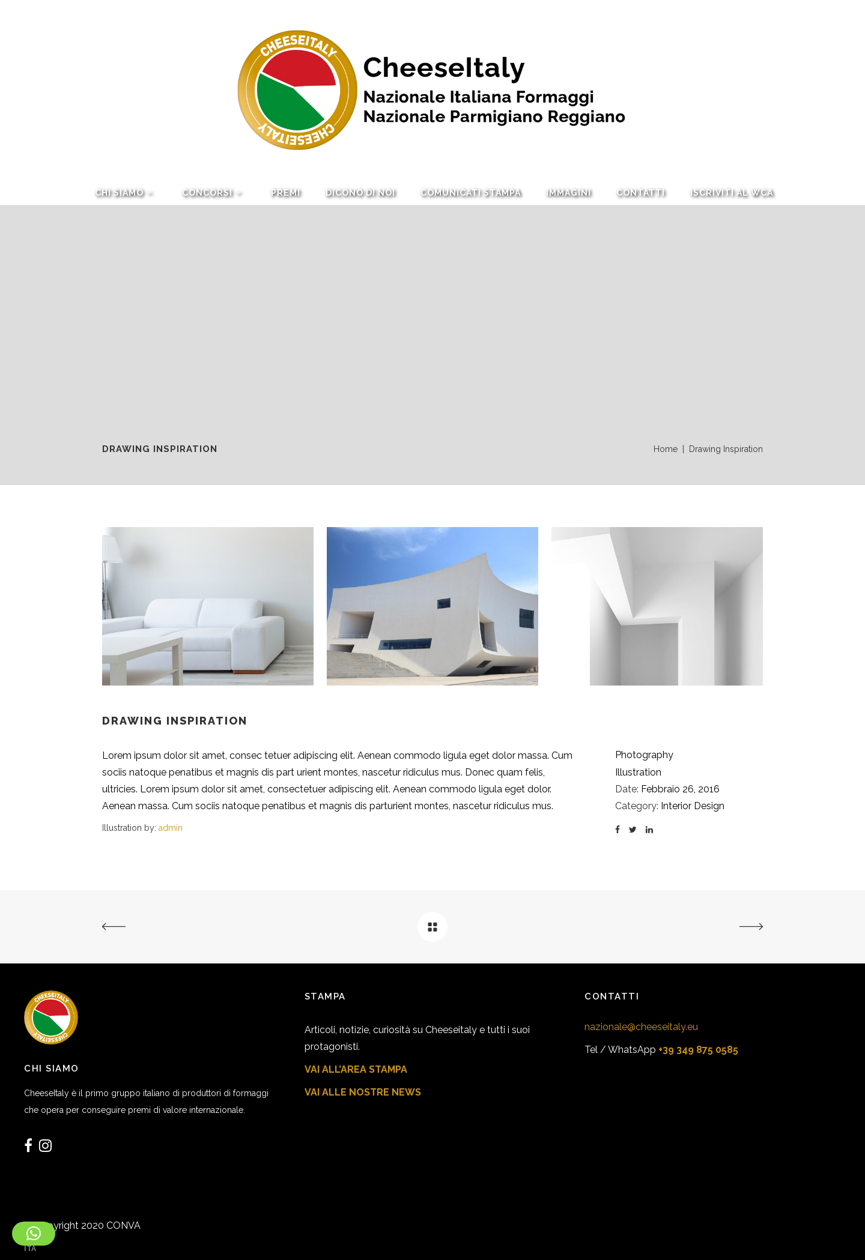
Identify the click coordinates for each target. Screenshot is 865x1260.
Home (666, 449)
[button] (33, 1234)
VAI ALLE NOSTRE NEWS (363, 1092)
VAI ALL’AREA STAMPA (356, 1069)
